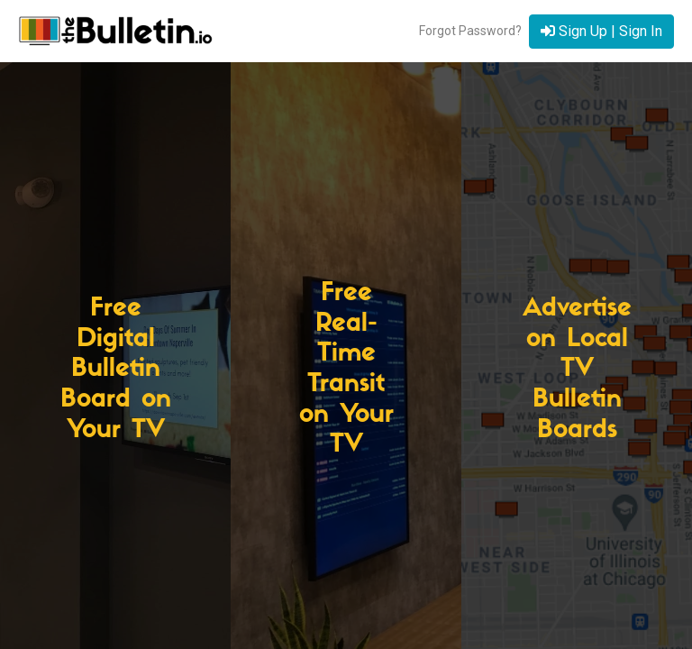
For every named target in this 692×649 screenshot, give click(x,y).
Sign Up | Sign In (601, 31)
